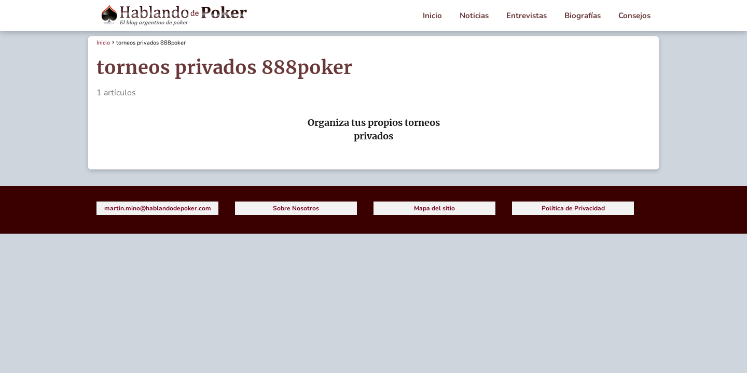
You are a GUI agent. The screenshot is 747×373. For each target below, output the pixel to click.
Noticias (474, 15)
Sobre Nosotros (296, 208)
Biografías (582, 15)
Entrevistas (526, 15)
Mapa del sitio (434, 208)
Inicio (432, 15)
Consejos (634, 15)
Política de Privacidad (573, 208)
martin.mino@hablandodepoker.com (157, 208)
